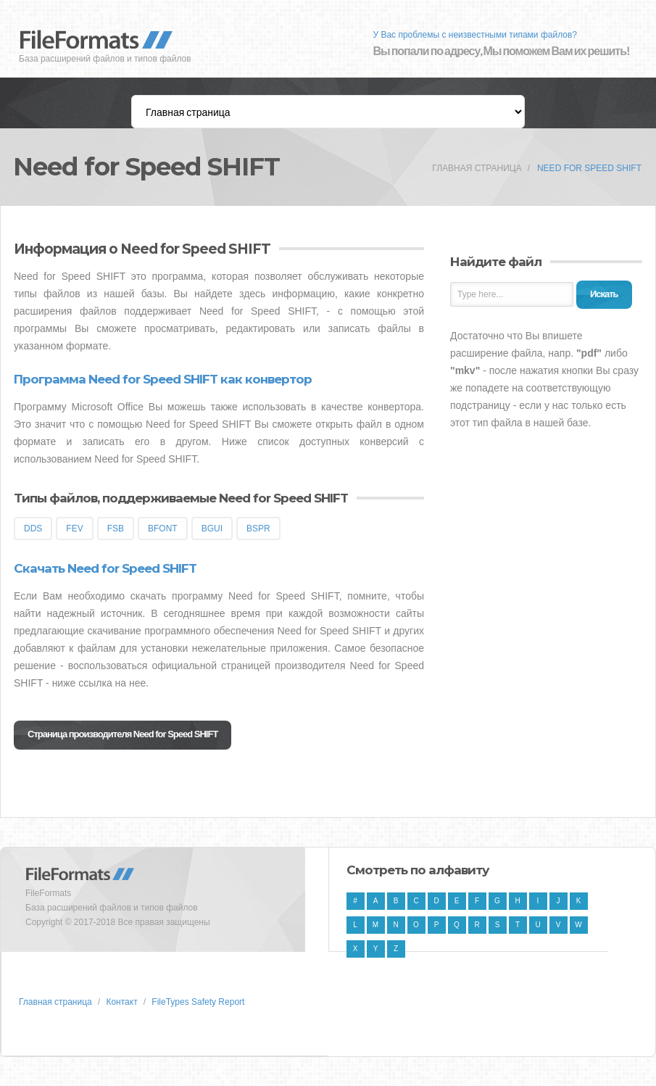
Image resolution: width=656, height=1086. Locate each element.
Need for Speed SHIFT (589, 168)
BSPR (258, 528)
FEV (74, 528)
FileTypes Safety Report (197, 1002)
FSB (115, 528)
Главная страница (476, 168)
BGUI (212, 528)
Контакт (121, 1002)
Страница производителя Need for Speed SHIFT (122, 734)
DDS (33, 528)
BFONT (163, 528)
